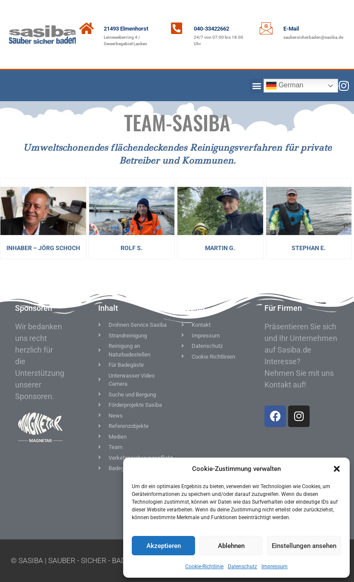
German (284, 85)
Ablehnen (231, 546)
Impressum (274, 566)
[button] (336, 468)
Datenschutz (242, 566)
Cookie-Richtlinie (204, 566)
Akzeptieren (163, 546)
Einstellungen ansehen (304, 546)
